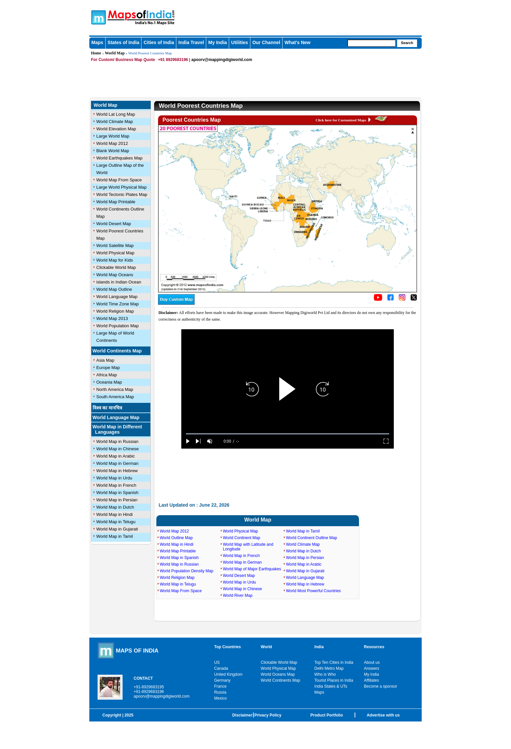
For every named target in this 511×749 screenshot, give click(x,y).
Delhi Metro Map (329, 668)
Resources (374, 647)
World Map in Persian (116, 499)
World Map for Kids (114, 260)
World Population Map (117, 325)
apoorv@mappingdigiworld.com (221, 59)
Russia (220, 692)
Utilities (239, 42)
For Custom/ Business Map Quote (123, 59)
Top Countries (227, 647)
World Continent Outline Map (311, 537)
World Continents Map (117, 350)
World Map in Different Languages (117, 429)
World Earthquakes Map (119, 158)
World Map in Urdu (114, 477)
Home (96, 53)
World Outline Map (176, 537)
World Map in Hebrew (117, 470)
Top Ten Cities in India (333, 662)
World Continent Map (241, 537)
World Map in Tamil (114, 536)
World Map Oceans (114, 274)
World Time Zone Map (117, 303)
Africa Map (106, 374)
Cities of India (158, 42)
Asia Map (105, 360)
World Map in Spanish (117, 492)
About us (372, 662)
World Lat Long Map (115, 114)
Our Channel (266, 42)
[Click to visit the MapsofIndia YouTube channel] (378, 299)
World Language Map (116, 296)
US (217, 662)
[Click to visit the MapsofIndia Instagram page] (402, 299)
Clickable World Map (116, 267)
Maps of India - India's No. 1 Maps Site (98, 17)
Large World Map (112, 136)
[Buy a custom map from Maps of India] (176, 303)
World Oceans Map (278, 674)
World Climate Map (114, 121)
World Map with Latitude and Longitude (248, 546)
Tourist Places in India (333, 680)
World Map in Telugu (115, 521)
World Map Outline (114, 289)
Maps (97, 42)
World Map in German (117, 463)
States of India (123, 42)
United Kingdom (228, 674)
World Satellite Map (114, 245)
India (319, 647)
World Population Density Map (186, 571)
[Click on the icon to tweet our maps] (413, 299)
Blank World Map (112, 150)
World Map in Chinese (117, 448)
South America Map (115, 396)
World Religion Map (115, 311)
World (266, 647)
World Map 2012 (112, 143)
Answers (371, 668)
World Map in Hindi (114, 514)
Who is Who (325, 674)
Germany (222, 680)
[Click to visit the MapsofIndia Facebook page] (390, 299)
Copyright (111, 715)
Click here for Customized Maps (341, 120)
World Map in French (116, 485)
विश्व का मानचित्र (108, 407)
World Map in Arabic (115, 456)
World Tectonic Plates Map (121, 194)
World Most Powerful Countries (313, 591)
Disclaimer (242, 715)
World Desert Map (113, 223)
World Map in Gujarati (117, 529)
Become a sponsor (380, 686)
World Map (115, 53)
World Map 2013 (112, 318)
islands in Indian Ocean (118, 282)
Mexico (220, 698)
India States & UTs (330, 686)
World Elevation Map (116, 128)
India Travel (191, 42)
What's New (297, 42)
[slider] (287, 433)
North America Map (114, 389)
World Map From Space (119, 179)
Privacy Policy (267, 715)
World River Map (237, 595)
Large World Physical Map (121, 187)
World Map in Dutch (115, 507)
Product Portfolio (326, 715)
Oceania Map (109, 382)
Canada (221, 668)
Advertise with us (383, 715)
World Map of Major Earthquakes (252, 569)
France (220, 686)
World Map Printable (115, 201)
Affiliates (371, 680)
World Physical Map (115, 252)
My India (217, 42)
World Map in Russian (117, 441)
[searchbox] (371, 43)
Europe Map (108, 367)
